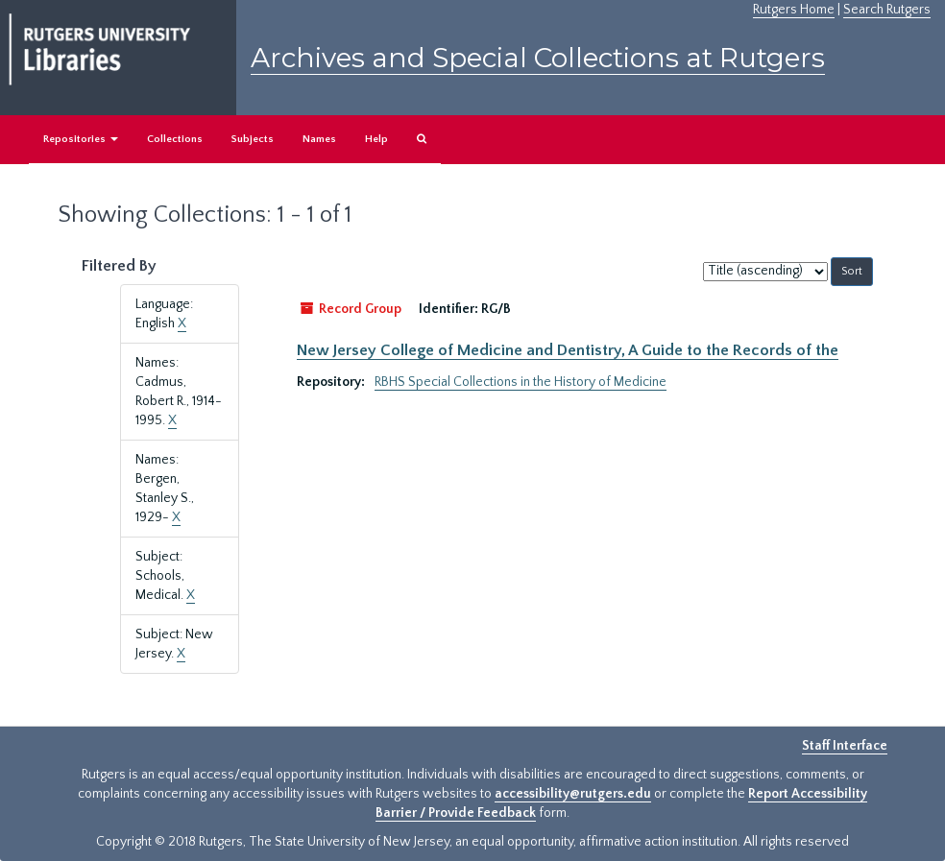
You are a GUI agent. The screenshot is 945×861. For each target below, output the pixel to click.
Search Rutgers (887, 9)
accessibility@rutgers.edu (573, 793)
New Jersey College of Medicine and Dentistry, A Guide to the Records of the (567, 350)
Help (376, 139)
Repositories (80, 139)
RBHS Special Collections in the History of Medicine (520, 382)
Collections (175, 139)
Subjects (252, 139)
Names (319, 139)
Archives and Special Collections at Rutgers (538, 57)
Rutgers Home (794, 9)
